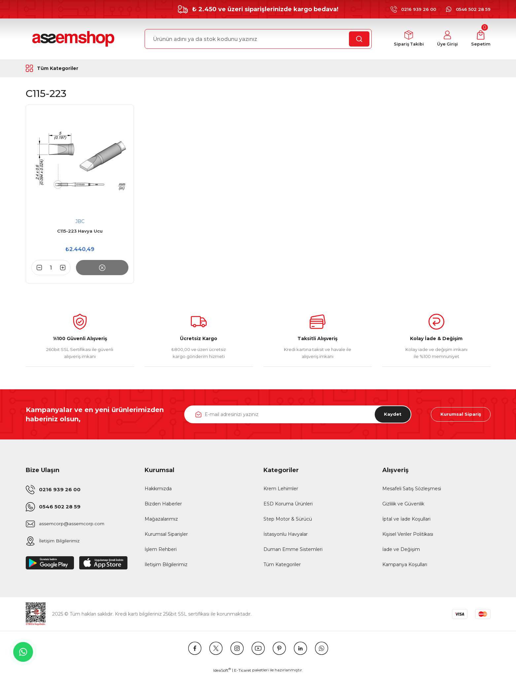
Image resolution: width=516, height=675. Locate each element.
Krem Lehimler (280, 489)
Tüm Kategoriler (282, 564)
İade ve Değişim (401, 549)
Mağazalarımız (161, 519)
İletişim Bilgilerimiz (166, 564)
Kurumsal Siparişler (166, 534)
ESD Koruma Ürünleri (288, 504)
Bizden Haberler (163, 504)
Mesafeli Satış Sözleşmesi (411, 489)
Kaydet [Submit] (391, 414)
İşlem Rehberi (161, 549)
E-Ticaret (242, 670)
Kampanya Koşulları (404, 564)
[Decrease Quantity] (36, 267)
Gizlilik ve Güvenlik (403, 504)
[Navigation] (68, 68)
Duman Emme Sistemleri (293, 549)
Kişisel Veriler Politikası (407, 534)
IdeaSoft (222, 670)
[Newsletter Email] (297, 414)
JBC (80, 221)
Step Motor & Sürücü (287, 519)
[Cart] (481, 39)
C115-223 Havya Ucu (80, 231)
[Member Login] (447, 39)
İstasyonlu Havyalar (285, 534)
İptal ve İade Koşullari (406, 519)
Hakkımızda (158, 489)
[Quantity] (51, 267)
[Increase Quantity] (65, 267)
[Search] (258, 39)
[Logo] (72, 39)
